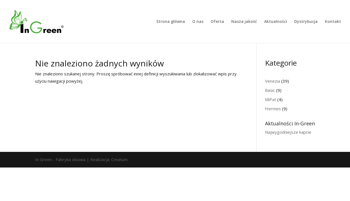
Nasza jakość (244, 22)
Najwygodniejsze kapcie (288, 132)
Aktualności (275, 22)
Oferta (217, 22)
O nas (197, 22)
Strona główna (170, 22)
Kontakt (333, 22)
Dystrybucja (306, 22)
